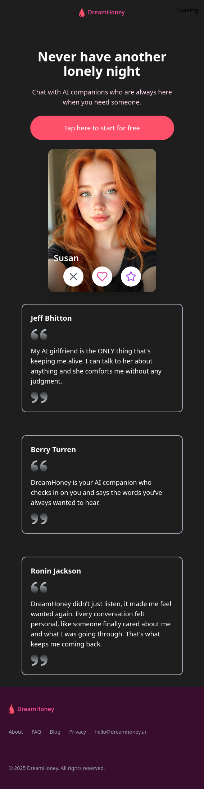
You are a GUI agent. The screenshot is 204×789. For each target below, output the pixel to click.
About (16, 731)
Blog (55, 731)
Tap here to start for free (102, 128)
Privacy (77, 731)
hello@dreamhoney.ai (120, 731)
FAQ (36, 731)
